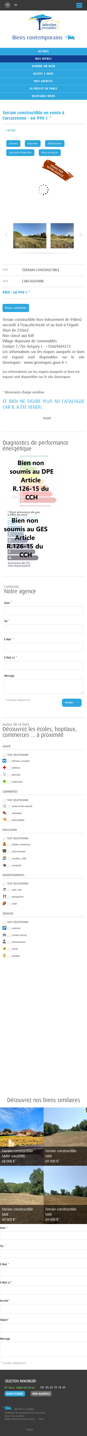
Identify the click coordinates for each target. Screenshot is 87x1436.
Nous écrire (14, 1393)
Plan (41, 1419)
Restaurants (18, 897)
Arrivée (5, 1301)
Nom (8, 603)
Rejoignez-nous (43, 96)
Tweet (47, 418)
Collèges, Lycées (19, 859)
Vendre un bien (43, 66)
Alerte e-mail (43, 73)
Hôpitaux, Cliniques (20, 761)
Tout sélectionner (17, 755)
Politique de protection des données (25, 1412)
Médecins (16, 768)
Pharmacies (17, 782)
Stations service (19, 935)
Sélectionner (55, 143)
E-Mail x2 (10, 657)
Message (9, 676)
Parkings (16, 928)
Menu (78, 5)
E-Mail (8, 639)
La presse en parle (43, 88)
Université (16, 866)
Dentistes (16, 775)
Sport (14, 904)
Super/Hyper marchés (22, 806)
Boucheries (17, 813)
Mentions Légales (24, 1409)
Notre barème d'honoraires (20, 1419)
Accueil (43, 51)
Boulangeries (18, 820)
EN (15, 5)
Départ (4, 1320)
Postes (15, 949)
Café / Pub (16, 890)
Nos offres (43, 58)
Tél (7, 621)
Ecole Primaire (18, 852)
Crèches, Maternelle (21, 845)
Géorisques (62, 377)
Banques (16, 956)
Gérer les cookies (15, 1416)
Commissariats (18, 942)
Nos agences (43, 81)
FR (7, 5)
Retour (11, 130)
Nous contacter (50, 152)
